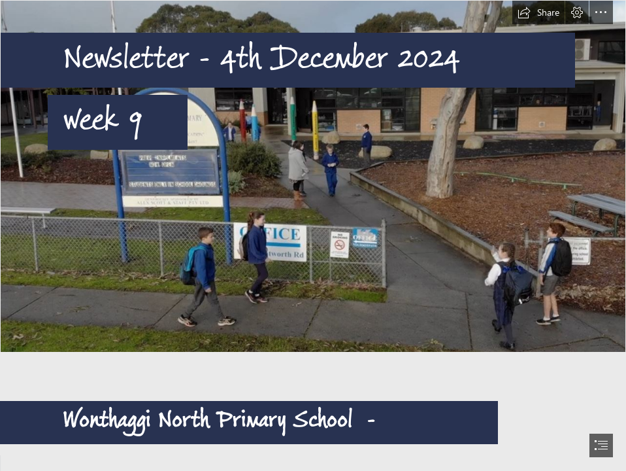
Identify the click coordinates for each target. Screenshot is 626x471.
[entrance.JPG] (313, 176)
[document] (313, 235)
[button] (538, 12)
